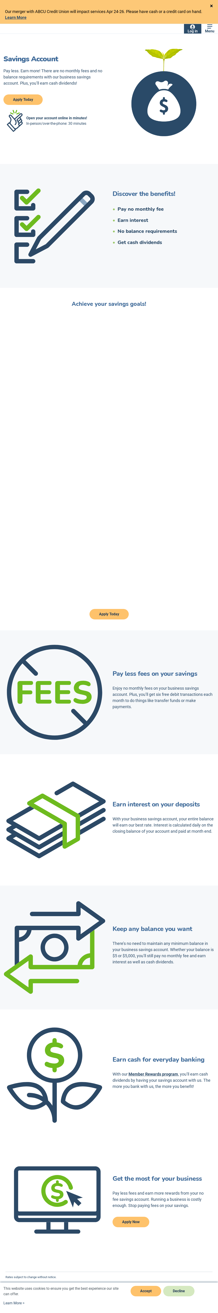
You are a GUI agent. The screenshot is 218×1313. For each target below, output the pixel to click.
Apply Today (23, 99)
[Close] (211, 5)
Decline (179, 1291)
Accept (146, 1291)
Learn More (15, 17)
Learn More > (13, 1303)
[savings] (109, 460)
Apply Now (131, 1222)
